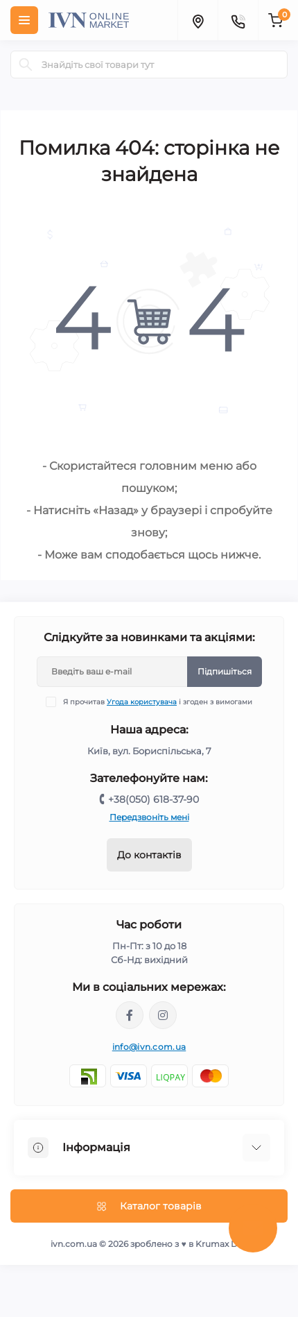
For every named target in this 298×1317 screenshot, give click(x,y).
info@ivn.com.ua (149, 1047)
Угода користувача (142, 701)
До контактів (149, 855)
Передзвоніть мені (149, 817)
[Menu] (24, 20)
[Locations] (197, 20)
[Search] (25, 64)
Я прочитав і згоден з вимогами (157, 702)
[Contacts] (238, 20)
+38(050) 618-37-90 (153, 799)
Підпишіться (225, 671)
